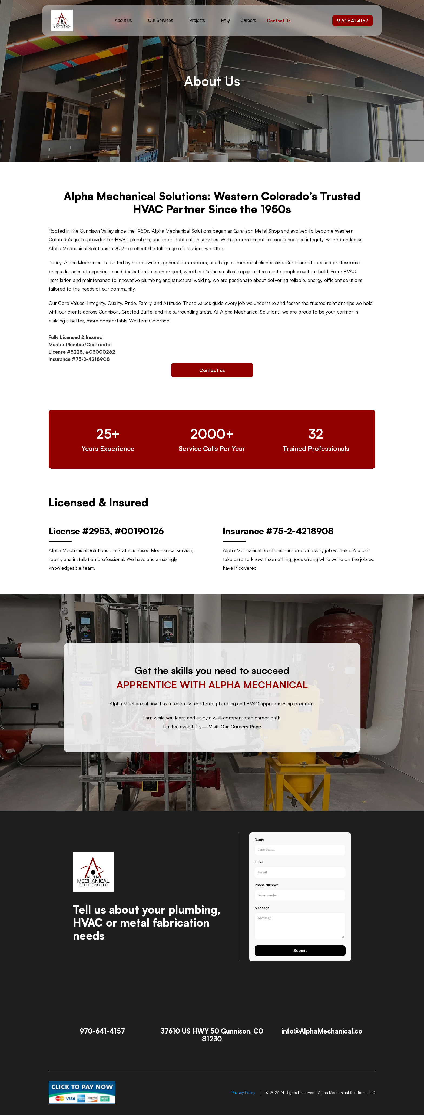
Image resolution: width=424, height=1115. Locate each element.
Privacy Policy (243, 1092)
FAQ (225, 20)
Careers (248, 20)
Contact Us (278, 20)
